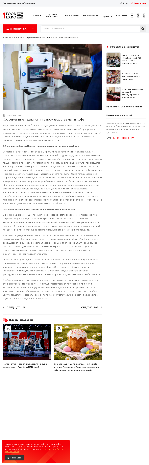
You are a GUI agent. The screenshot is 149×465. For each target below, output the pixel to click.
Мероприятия (90, 15)
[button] (20, 28)
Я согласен (15, 458)
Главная (37, 15)
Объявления (72, 15)
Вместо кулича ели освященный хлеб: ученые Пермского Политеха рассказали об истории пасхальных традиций (77, 367)
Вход (124, 3)
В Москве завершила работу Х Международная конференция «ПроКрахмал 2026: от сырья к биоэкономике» (133, 97)
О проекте (107, 15)
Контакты (121, 15)
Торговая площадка (52, 15)
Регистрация (138, 3)
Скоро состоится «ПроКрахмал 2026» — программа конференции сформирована (132, 60)
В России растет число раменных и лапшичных (131, 76)
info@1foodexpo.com (123, 138)
